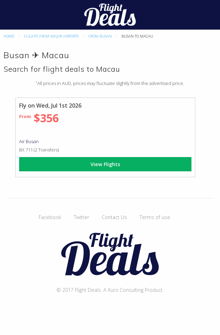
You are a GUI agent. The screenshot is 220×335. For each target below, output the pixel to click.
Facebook (50, 217)
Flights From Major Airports (51, 36)
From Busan (100, 36)
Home (8, 36)
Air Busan (29, 141)
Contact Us (114, 217)
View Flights (105, 164)
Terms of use (155, 217)
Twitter (81, 217)
